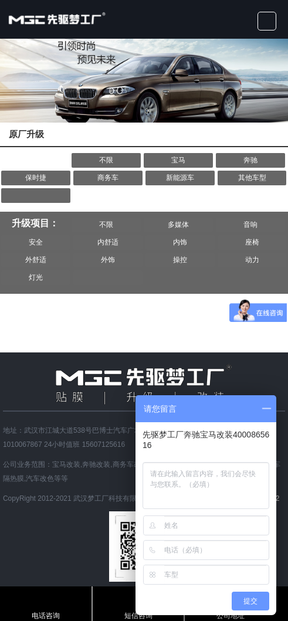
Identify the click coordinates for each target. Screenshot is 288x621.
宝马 (178, 160)
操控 (180, 260)
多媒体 (178, 224)
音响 (250, 224)
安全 (36, 242)
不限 (106, 160)
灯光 (36, 277)
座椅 (252, 242)
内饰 (180, 242)
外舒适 (35, 260)
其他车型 (252, 178)
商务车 (107, 178)
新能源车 (180, 178)
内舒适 (107, 242)
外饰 (108, 260)
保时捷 (35, 178)
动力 (252, 260)
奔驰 (250, 160)
